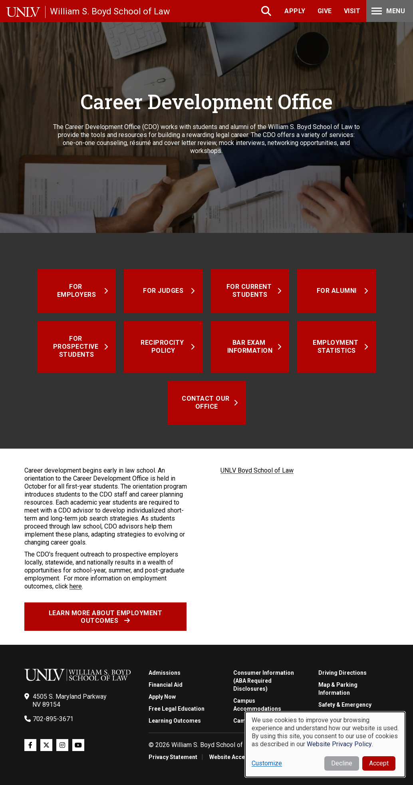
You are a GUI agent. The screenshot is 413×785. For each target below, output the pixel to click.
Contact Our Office (206, 402)
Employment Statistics (336, 346)
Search (267, 11)
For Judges (163, 290)
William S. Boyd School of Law (110, 11)
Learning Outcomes (175, 720)
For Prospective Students (76, 346)
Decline (341, 763)
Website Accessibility (237, 757)
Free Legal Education (177, 709)
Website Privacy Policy (339, 744)
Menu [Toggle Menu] (387, 11)
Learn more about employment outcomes (106, 616)
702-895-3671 (53, 719)
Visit (352, 11)
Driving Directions (342, 673)
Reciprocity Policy (163, 346)
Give (325, 11)
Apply (295, 11)
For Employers (76, 290)
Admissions (165, 673)
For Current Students (250, 290)
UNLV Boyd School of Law (257, 470)
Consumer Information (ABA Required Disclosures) (263, 681)
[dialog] (325, 744)
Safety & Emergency (344, 705)
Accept (379, 763)
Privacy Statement (173, 757)
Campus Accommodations (257, 705)
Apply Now (162, 697)
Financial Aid (166, 685)
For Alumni (337, 290)
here (75, 586)
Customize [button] (267, 763)
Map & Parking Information (337, 689)
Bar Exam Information (250, 346)
